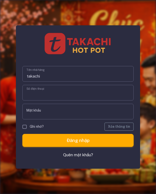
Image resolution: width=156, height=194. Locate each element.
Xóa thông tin (119, 126)
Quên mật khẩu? (78, 155)
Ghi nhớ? (33, 126)
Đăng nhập (78, 140)
